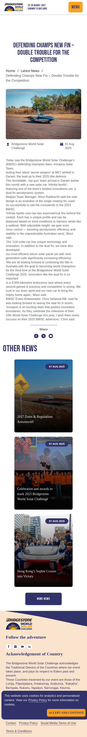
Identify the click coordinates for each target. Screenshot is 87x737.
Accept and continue (66, 712)
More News (43, 599)
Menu (76, 7)
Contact (11, 723)
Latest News (30, 71)
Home (10, 71)
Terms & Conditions (19, 731)
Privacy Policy (37, 700)
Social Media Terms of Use (58, 723)
